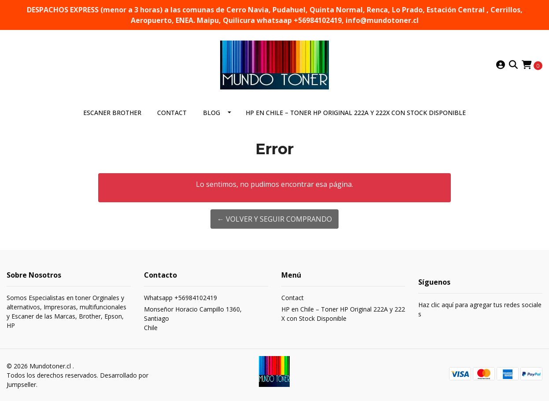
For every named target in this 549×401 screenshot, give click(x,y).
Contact (172, 112)
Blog (211, 112)
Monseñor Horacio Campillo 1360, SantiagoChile (193, 318)
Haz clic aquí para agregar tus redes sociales (480, 309)
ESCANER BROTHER (112, 112)
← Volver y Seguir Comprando (274, 219)
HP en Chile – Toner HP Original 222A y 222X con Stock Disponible (356, 112)
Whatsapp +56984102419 (180, 297)
